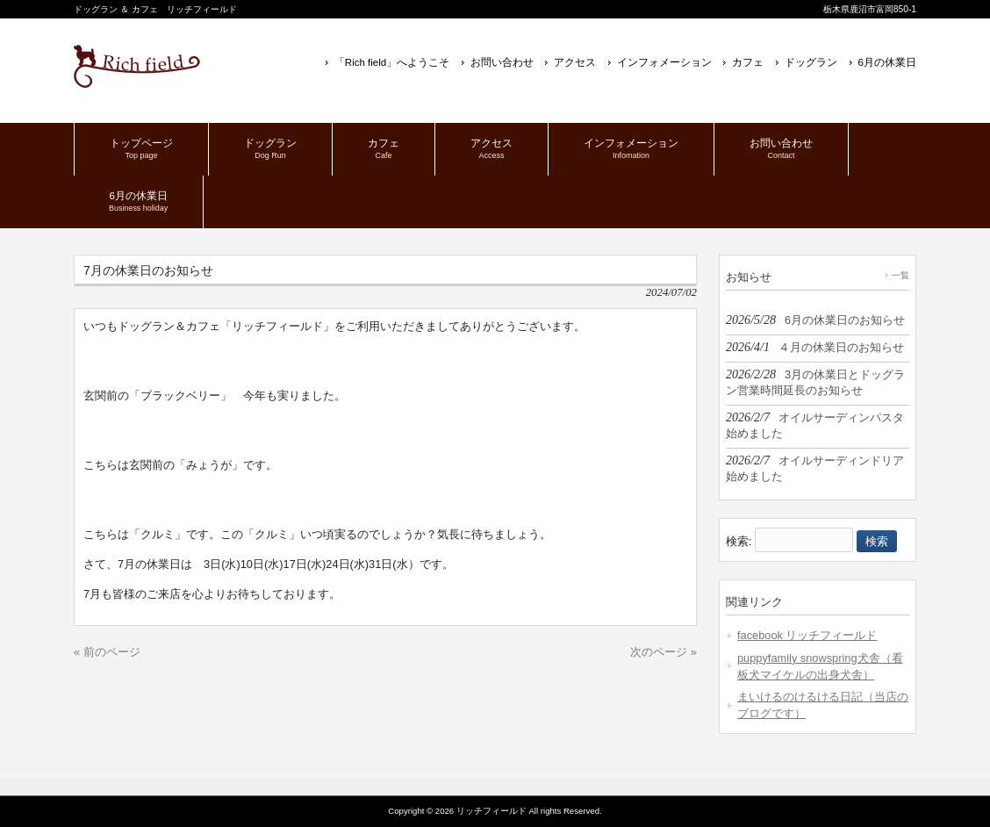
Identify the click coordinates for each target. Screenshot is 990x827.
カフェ (748, 62)
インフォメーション (664, 62)
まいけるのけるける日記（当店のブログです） (822, 705)
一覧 (900, 275)
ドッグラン (811, 62)
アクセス (575, 62)
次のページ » (663, 651)
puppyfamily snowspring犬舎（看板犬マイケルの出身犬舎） (820, 666)
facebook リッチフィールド (807, 635)
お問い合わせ (502, 62)
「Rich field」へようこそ (391, 62)
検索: (739, 541)
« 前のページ (107, 651)
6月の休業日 (887, 62)
